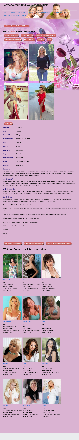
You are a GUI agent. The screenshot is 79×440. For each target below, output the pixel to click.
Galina (25, 280)
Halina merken (41, 39)
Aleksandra (7, 322)
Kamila (25, 363)
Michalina (26, 405)
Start (5, 12)
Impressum (24, 15)
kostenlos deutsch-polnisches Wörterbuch (33, 243)
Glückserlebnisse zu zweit (27, 35)
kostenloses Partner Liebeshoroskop (13, 243)
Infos (66, 12)
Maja (43, 322)
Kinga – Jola (7, 280)
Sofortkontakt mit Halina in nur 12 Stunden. (45, 35)
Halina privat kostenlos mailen (11, 35)
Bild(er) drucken (8, 123)
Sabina (5, 363)
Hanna (44, 280)
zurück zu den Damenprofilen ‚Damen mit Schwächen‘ (17, 25)
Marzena (45, 363)
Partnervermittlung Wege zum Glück (25, 4)
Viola (44, 405)
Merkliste (49, 39)
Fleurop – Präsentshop (29, 39)
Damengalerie (12, 12)
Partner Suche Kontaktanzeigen (11, 15)
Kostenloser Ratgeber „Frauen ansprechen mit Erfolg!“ (59, 243)
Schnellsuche (21, 12)
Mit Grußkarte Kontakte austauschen (13, 39)
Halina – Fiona (27, 322)
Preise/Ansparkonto (57, 12)
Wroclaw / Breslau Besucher (43, 12)
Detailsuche (30, 12)
